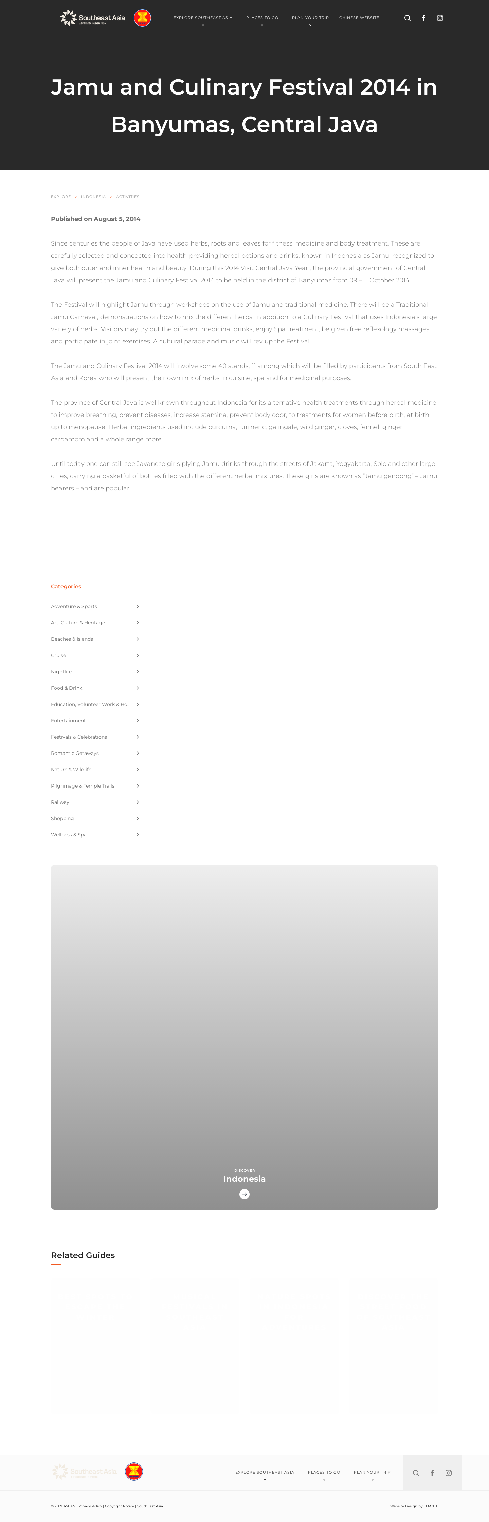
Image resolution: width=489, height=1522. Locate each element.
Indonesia (93, 196)
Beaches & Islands (95, 639)
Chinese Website (359, 18)
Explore (61, 196)
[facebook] (424, 18)
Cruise (95, 655)
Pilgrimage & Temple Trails (95, 786)
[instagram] (440, 18)
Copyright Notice (119, 1506)
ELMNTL (430, 1506)
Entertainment (95, 720)
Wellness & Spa (95, 835)
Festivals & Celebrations (95, 737)
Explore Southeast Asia (203, 20)
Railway (95, 802)
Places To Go (262, 20)
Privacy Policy (90, 1506)
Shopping (95, 818)
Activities (128, 196)
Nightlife (95, 672)
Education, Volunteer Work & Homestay (95, 704)
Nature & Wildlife (95, 769)
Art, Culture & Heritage (95, 623)
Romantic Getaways (95, 753)
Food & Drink (95, 688)
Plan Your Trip (310, 20)
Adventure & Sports (95, 606)
